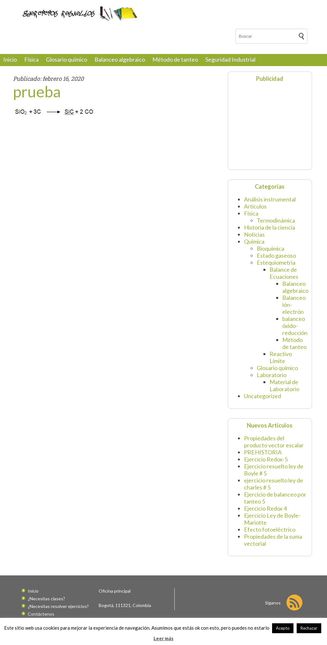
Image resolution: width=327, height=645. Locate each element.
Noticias (254, 234)
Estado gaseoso (276, 255)
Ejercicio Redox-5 (266, 459)
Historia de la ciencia (269, 227)
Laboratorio (271, 374)
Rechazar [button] (308, 628)
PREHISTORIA (263, 452)
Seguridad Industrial (230, 59)
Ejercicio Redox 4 (265, 508)
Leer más (163, 638)
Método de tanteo (175, 59)
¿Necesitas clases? (46, 598)
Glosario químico (66, 59)
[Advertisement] (271, 125)
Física (31, 59)
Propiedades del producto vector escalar (274, 442)
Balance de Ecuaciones (284, 273)
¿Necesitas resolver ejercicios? (58, 606)
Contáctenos (41, 614)
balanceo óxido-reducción (295, 325)
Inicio (10, 59)
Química (254, 241)
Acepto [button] (283, 628)
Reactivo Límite (281, 357)
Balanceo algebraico (120, 59)
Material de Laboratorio (284, 385)
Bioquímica (270, 248)
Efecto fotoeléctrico (269, 529)
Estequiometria (276, 262)
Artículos (255, 206)
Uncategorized (262, 395)
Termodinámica (276, 220)
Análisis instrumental (270, 199)
